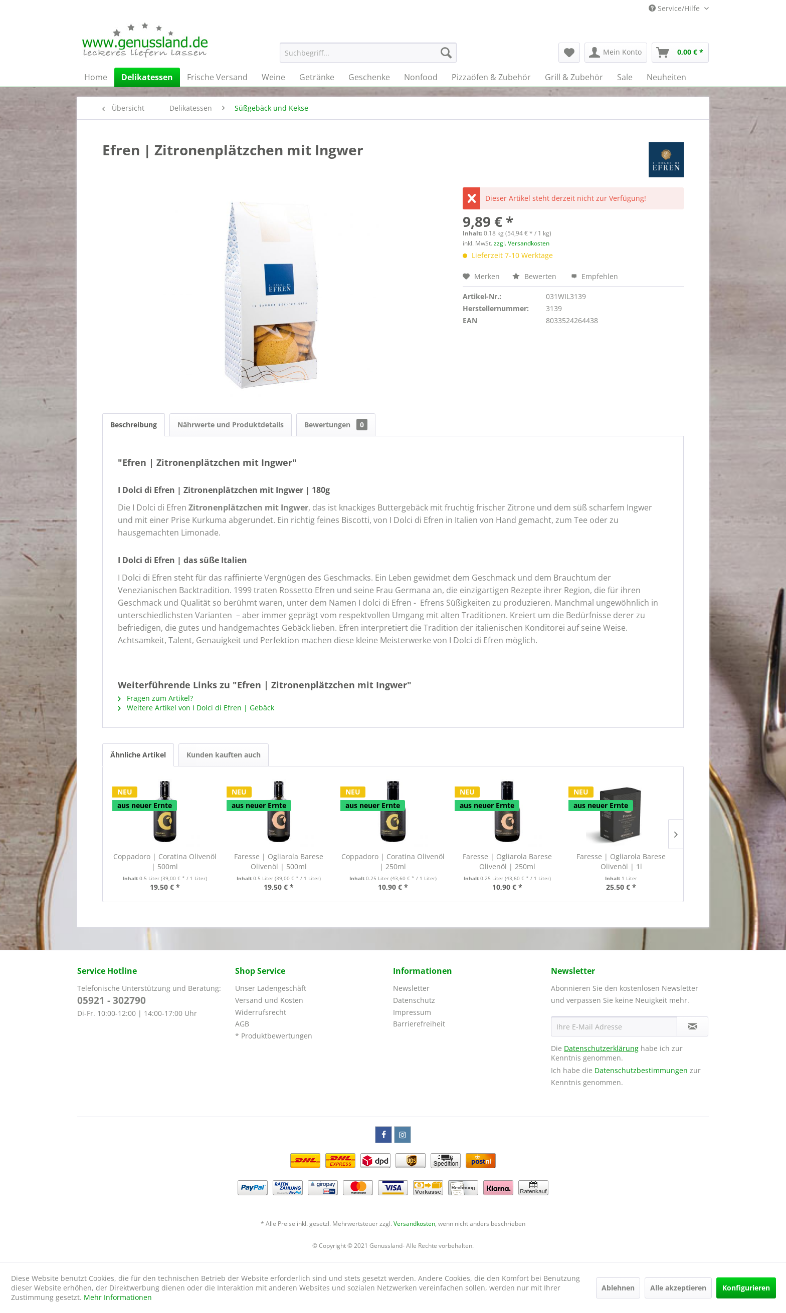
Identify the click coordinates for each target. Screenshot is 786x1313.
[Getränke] (316, 77)
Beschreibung (133, 424)
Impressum (412, 1012)
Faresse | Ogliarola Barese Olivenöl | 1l (621, 861)
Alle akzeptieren (678, 1287)
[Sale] (625, 77)
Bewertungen (335, 424)
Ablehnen (618, 1287)
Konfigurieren (746, 1287)
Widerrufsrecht (260, 1012)
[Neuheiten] (666, 77)
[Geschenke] (369, 77)
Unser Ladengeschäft (270, 988)
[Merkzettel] (569, 53)
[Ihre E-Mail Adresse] (614, 1026)
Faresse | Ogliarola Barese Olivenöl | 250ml (507, 861)
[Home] (95, 77)
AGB (242, 1023)
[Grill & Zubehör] (574, 77)
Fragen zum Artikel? (155, 698)
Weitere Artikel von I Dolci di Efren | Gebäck (196, 707)
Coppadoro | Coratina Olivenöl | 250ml (393, 861)
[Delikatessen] (147, 77)
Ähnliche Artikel (138, 754)
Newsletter (411, 988)
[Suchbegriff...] (368, 53)
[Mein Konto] (615, 53)
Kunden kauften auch (223, 754)
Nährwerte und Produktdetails (230, 424)
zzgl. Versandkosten (521, 243)
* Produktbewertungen (273, 1035)
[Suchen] (446, 53)
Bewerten (535, 276)
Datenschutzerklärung (601, 1048)
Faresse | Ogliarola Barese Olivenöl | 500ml (278, 861)
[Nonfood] (421, 77)
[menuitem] (368, 53)
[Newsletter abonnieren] (692, 1026)
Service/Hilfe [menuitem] (675, 8)
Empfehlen (594, 276)
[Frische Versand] (217, 77)
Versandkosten (414, 1223)
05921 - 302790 (111, 1000)
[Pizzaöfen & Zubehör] (491, 77)
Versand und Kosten (269, 1000)
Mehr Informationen (118, 1297)
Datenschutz (414, 1000)
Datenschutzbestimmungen (641, 1070)
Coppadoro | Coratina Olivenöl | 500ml (165, 861)
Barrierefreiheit (419, 1023)
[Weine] (273, 77)
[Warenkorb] (680, 53)
